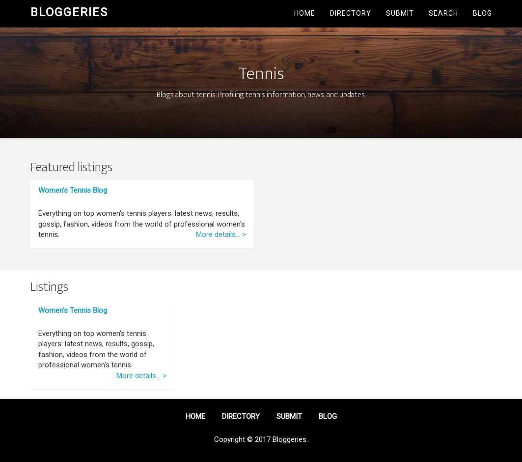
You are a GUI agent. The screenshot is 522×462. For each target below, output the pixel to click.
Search (443, 13)
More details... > (221, 234)
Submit (400, 13)
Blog (482, 13)
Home (304, 13)
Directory (350, 13)
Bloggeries (69, 12)
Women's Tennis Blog (72, 190)
